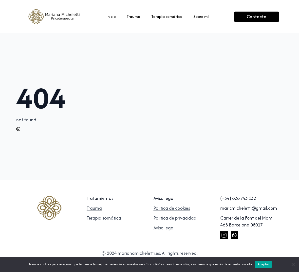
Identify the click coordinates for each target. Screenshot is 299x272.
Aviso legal (163, 227)
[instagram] (224, 235)
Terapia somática (167, 16)
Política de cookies (171, 208)
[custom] (234, 235)
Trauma (133, 16)
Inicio (111, 16)
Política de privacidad (174, 218)
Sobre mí (201, 16)
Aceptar (263, 264)
